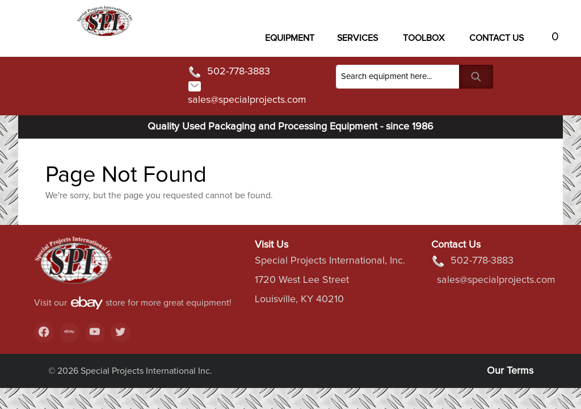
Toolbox (423, 38)
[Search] (398, 77)
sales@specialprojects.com (247, 92)
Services (357, 38)
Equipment (289, 38)
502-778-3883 (229, 72)
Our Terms (510, 371)
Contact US (496, 38)
